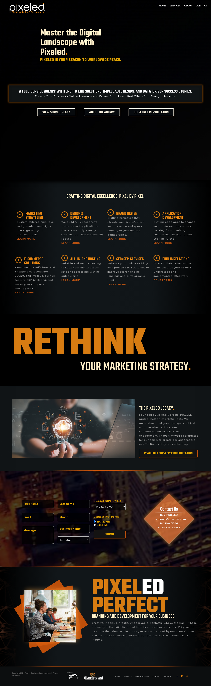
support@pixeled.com (170, 519)
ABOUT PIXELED (142, 676)
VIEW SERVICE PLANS (56, 112)
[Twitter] (182, 676)
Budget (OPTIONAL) (107, 501)
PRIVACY (167, 676)
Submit (110, 534)
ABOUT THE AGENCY (102, 112)
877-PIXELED (169, 514)
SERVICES (175, 5)
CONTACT (201, 5)
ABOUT (188, 5)
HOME (162, 5)
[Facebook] (177, 676)
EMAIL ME (102, 521)
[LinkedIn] (187, 676)
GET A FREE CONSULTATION (151, 112)
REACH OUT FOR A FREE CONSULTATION (168, 453)
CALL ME (101, 525)
